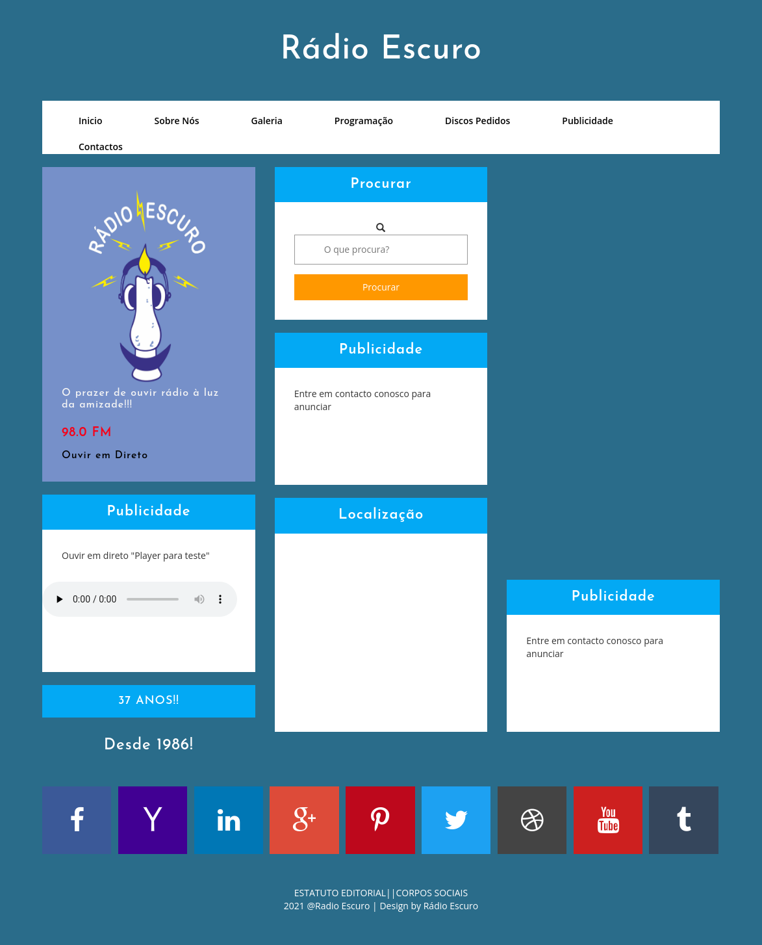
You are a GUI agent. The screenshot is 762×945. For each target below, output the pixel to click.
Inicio (90, 120)
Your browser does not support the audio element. (139, 599)
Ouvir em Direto (105, 455)
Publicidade (587, 120)
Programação (364, 120)
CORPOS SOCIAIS (432, 893)
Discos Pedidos (477, 120)
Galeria (267, 120)
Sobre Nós (176, 120)
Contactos (101, 146)
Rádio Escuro (451, 906)
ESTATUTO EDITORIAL (340, 893)
